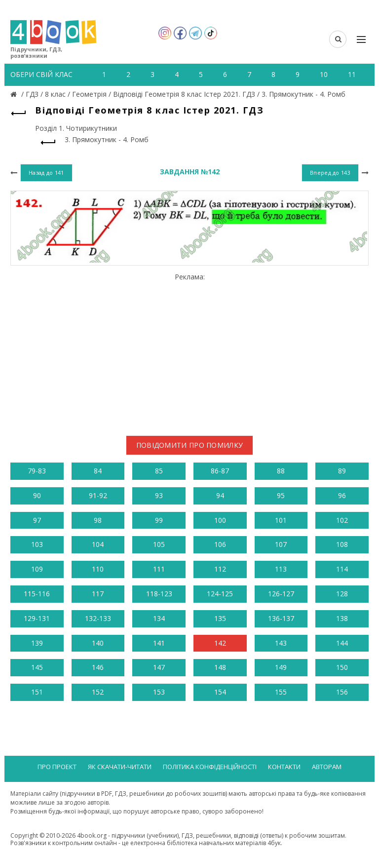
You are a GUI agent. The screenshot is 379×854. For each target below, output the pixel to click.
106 (220, 544)
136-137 (281, 618)
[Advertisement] (189, 350)
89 (342, 470)
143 (281, 643)
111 (159, 569)
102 (342, 520)
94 (220, 495)
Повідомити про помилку (189, 445)
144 (342, 643)
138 (342, 618)
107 (281, 544)
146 (98, 667)
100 (220, 520)
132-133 (98, 618)
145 (37, 667)
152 (98, 692)
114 (342, 569)
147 (159, 667)
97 (37, 520)
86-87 (220, 470)
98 (98, 520)
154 (220, 692)
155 (281, 692)
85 (159, 470)
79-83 (37, 470)
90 (37, 495)
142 (220, 643)
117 (98, 593)
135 (220, 618)
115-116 (37, 593)
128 (342, 593)
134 (159, 618)
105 (159, 544)
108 (342, 544)
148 (220, 667)
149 (281, 667)
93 (159, 495)
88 (281, 470)
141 (159, 643)
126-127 (281, 593)
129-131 (37, 618)
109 (37, 569)
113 (281, 569)
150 (342, 667)
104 (98, 544)
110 (98, 569)
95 (281, 495)
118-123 (159, 593)
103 (37, 544)
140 (98, 643)
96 (342, 495)
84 (98, 470)
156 (342, 692)
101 (281, 520)
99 (159, 520)
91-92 (98, 495)
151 (37, 692)
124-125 (220, 593)
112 (220, 569)
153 (159, 692)
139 (37, 643)
